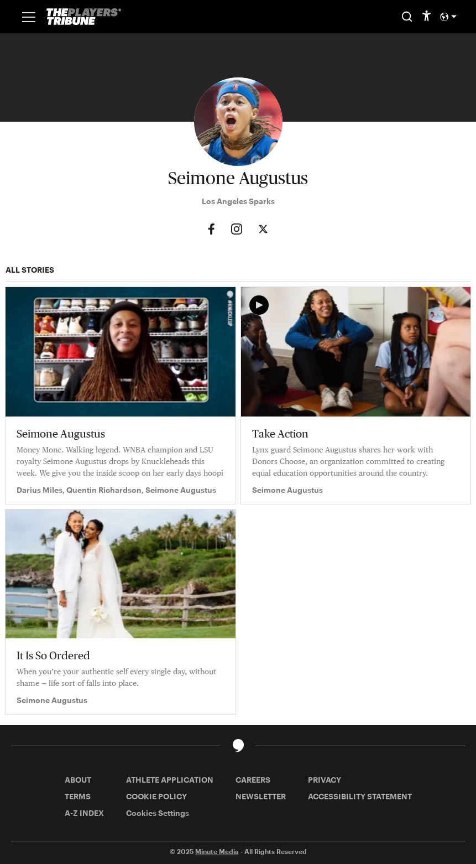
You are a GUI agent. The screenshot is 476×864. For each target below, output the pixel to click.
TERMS (78, 796)
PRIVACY (324, 779)
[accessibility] (426, 16)
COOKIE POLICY (156, 796)
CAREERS (253, 779)
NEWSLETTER (261, 796)
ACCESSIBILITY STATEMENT (360, 796)
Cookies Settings (157, 813)
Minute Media (217, 851)
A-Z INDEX (84, 813)
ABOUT (78, 779)
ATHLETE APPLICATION (169, 779)
